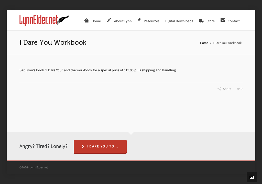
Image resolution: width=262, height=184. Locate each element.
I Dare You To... (100, 146)
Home (204, 43)
